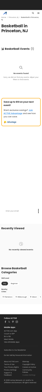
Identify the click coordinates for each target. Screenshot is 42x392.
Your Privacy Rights (11, 367)
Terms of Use (9, 364)
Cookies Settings (28, 375)
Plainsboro (7, 297)
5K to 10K (7, 336)
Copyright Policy (28, 364)
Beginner (14, 283)
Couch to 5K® (9, 334)
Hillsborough (21, 297)
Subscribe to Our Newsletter (15, 350)
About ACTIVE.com (11, 361)
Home (3, 17)
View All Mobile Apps (11, 342)
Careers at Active (29, 367)
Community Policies (27, 371)
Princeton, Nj (13, 17)
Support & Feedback (8, 374)
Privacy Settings (10, 370)
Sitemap (25, 361)
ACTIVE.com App (10, 331)
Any (4, 283)
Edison (33, 297)
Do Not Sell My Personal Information (18, 355)
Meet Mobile (9, 339)
